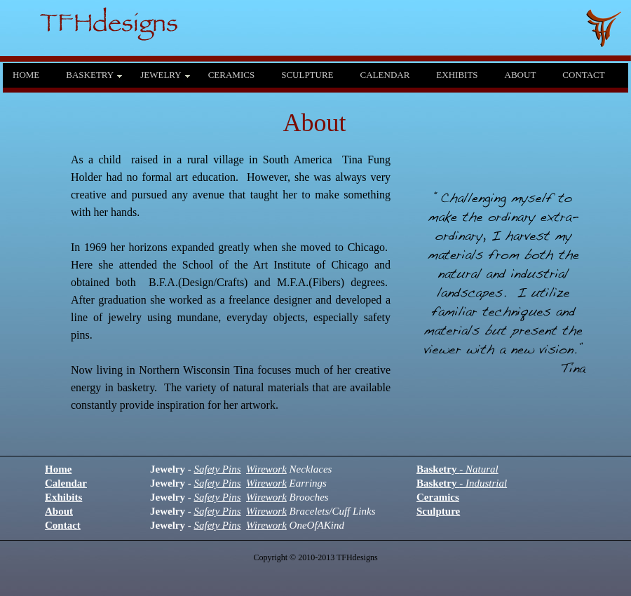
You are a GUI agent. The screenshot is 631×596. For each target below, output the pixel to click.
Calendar (66, 483)
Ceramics (437, 497)
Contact (63, 525)
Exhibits (63, 497)
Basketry (457, 469)
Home (58, 469)
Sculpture (438, 511)
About (59, 511)
